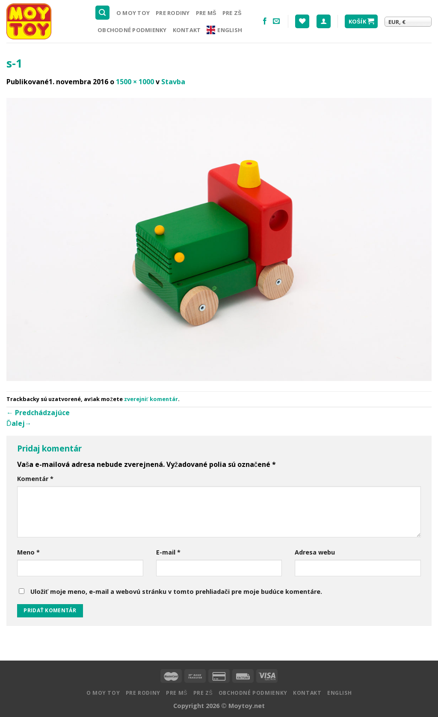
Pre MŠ (206, 13)
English (224, 30)
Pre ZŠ (232, 13)
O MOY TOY (133, 13)
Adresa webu (315, 552)
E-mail (168, 552)
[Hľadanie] (102, 13)
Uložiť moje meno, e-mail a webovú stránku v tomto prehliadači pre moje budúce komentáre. (176, 591)
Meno (28, 552)
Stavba (173, 81)
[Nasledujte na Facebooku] (264, 21)
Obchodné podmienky (132, 30)
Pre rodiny (173, 13)
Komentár (35, 479)
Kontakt (187, 30)
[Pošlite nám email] (276, 21)
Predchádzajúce (38, 412)
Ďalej (19, 423)
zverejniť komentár (151, 399)
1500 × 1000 (135, 81)
